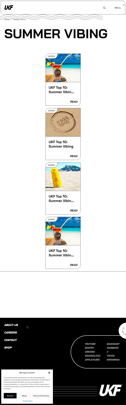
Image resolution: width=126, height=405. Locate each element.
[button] (49, 372)
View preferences (41, 396)
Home (7, 19)
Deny (24, 396)
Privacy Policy (28, 401)
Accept (10, 396)
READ (73, 101)
